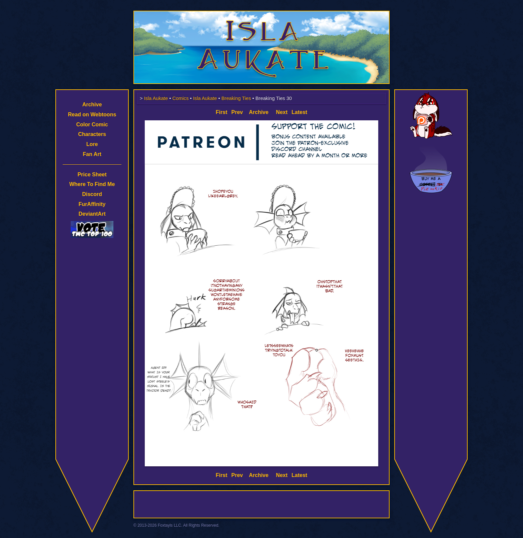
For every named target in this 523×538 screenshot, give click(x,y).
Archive (92, 104)
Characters (92, 134)
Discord (92, 194)
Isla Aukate (261, 14)
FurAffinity (92, 204)
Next (282, 112)
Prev (237, 112)
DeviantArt (92, 214)
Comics (180, 98)
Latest (299, 112)
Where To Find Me (92, 184)
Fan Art (92, 154)
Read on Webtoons (92, 114)
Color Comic (92, 124)
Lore (92, 144)
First (221, 112)
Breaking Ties (236, 98)
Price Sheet (91, 174)
